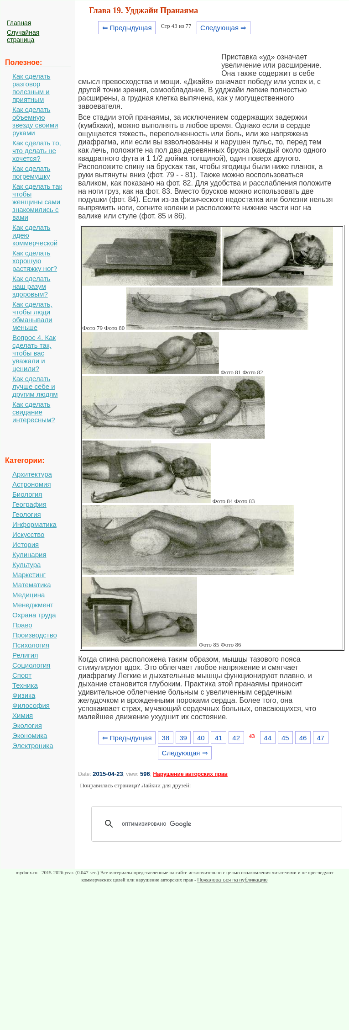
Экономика (29, 735)
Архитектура (32, 474)
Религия (25, 655)
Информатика (34, 524)
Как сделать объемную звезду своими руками (35, 121)
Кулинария (29, 554)
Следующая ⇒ (223, 28)
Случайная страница (23, 36)
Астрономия (31, 484)
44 (267, 738)
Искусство (28, 534)
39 (183, 738)
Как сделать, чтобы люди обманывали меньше (32, 315)
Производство (34, 635)
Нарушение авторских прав (190, 774)
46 (303, 738)
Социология (31, 665)
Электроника (32, 745)
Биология (27, 494)
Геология (26, 514)
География (29, 504)
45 (285, 738)
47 (320, 738)
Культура (26, 564)
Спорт (21, 675)
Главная (19, 23)
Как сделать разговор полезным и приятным (31, 87)
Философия (31, 705)
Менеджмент (32, 605)
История (25, 544)
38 (166, 738)
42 (236, 738)
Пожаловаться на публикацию (232, 879)
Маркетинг (29, 575)
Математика (31, 585)
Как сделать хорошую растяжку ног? (34, 260)
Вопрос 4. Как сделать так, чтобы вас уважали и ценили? (34, 353)
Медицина (28, 595)
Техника (25, 685)
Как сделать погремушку (31, 172)
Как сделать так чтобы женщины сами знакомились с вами (37, 201)
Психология (30, 645)
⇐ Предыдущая (127, 28)
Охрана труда (34, 615)
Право (22, 625)
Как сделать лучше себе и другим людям (35, 386)
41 (219, 738)
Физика (23, 695)
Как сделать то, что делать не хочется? (36, 150)
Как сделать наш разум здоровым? (31, 286)
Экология (27, 725)
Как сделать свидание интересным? (33, 412)
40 (201, 738)
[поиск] (220, 823)
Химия (22, 715)
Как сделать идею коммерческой (34, 235)
